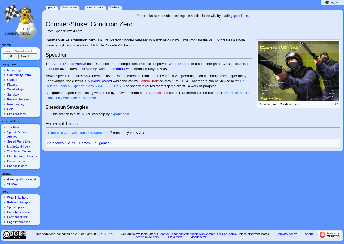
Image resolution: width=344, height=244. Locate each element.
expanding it (119, 114)
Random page (16, 104)
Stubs (70, 143)
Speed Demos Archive (69, 64)
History (115, 7)
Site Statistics (16, 113)
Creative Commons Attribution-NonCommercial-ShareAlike (197, 233)
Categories (55, 143)
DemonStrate (149, 81)
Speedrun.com (17, 165)
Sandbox (13, 94)
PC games (101, 143)
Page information (18, 222)
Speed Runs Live (18, 141)
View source (95, 7)
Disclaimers (174, 237)
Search (6, 44)
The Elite (13, 127)
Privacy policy (287, 233)
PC (211, 40)
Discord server (17, 161)
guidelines (240, 16)
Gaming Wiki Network (22, 179)
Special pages (16, 207)
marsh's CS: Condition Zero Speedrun (80, 133)
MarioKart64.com (18, 146)
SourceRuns (158, 93)
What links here (17, 197)
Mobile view (199, 237)
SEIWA (12, 184)
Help (10, 109)
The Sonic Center (19, 151)
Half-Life (97, 45)
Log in (334, 2)
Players (12, 84)
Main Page (14, 70)
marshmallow (119, 69)
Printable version (18, 212)
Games (84, 143)
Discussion (69, 7)
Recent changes (18, 99)
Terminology (15, 89)
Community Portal (19, 75)
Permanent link (17, 216)
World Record (179, 64)
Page (51, 7)
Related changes (18, 202)
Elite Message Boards (22, 156)
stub (80, 114)
